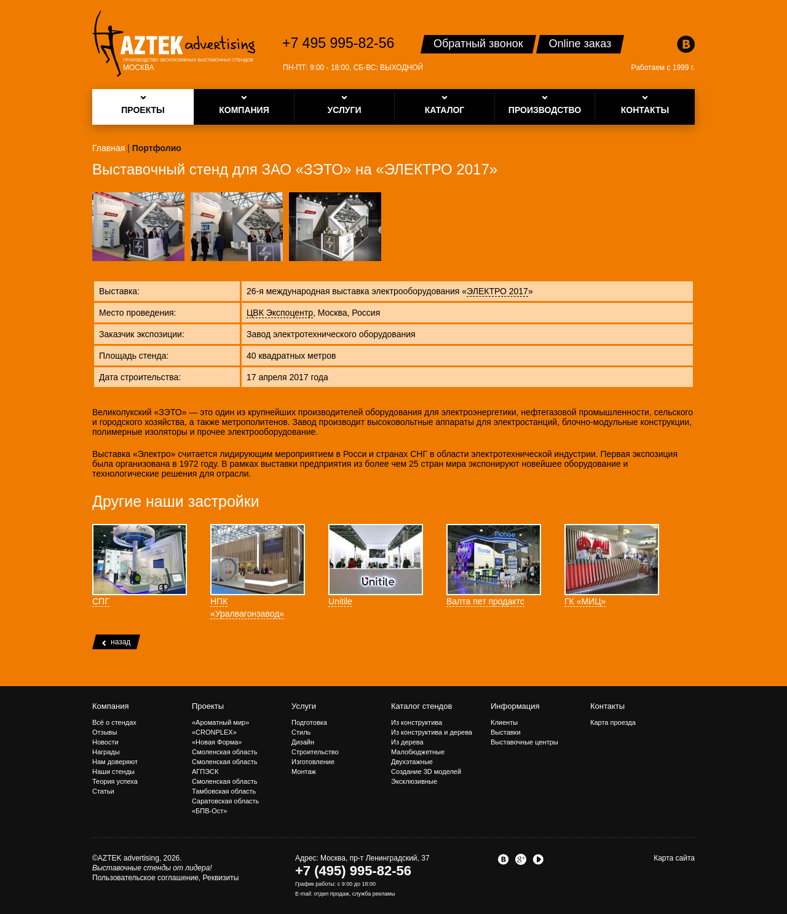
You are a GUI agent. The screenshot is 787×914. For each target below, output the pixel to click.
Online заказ (580, 43)
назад (116, 642)
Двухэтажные (412, 761)
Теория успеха (115, 781)
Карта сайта (674, 858)
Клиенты (504, 722)
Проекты (208, 706)
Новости (105, 742)
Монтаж (303, 771)
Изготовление (312, 761)
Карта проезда (613, 722)
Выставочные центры (524, 742)
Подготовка (309, 722)
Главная (108, 148)
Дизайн (302, 742)
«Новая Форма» (217, 742)
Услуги (303, 706)
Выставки (506, 732)
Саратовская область (225, 801)
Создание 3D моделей (426, 771)
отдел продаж (331, 894)
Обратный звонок (478, 43)
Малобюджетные (418, 752)
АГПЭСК (205, 771)
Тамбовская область (224, 791)
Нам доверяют (115, 761)
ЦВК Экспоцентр (280, 313)
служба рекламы (373, 894)
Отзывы (104, 732)
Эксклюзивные (414, 781)
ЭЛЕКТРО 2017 (497, 291)
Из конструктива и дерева (431, 732)
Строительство (315, 752)
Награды (106, 752)
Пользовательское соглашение (145, 877)
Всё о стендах (114, 722)
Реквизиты (221, 877)
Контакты (607, 706)
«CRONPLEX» (214, 732)
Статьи (103, 791)
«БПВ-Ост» (209, 810)
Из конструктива (416, 722)
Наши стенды (113, 771)
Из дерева (407, 742)
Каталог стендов (421, 706)
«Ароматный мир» (220, 722)
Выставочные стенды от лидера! (152, 868)
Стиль (300, 732)
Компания (110, 706)
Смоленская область (224, 752)
